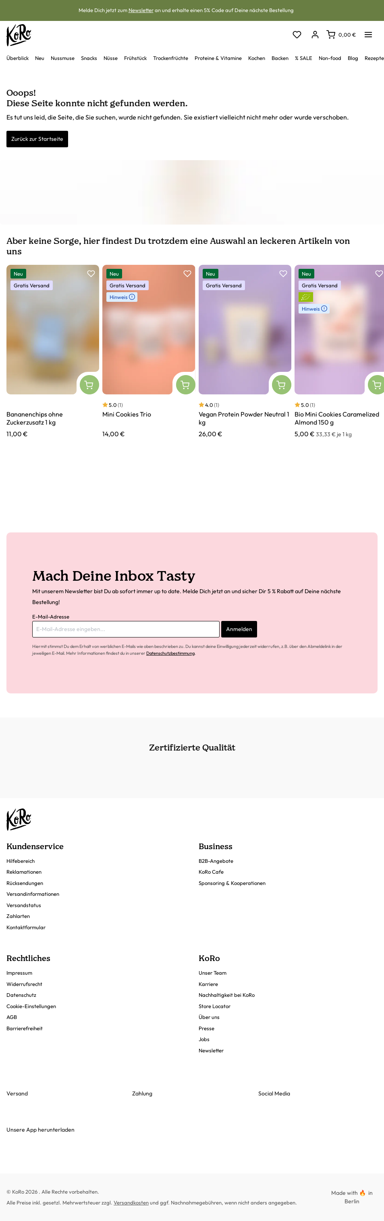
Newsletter (141, 10)
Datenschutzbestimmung (170, 653)
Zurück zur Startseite (37, 138)
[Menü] (368, 32)
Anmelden (239, 629)
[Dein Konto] (315, 35)
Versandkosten (131, 1202)
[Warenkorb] (341, 34)
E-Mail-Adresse (50, 616)
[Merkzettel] (297, 35)
